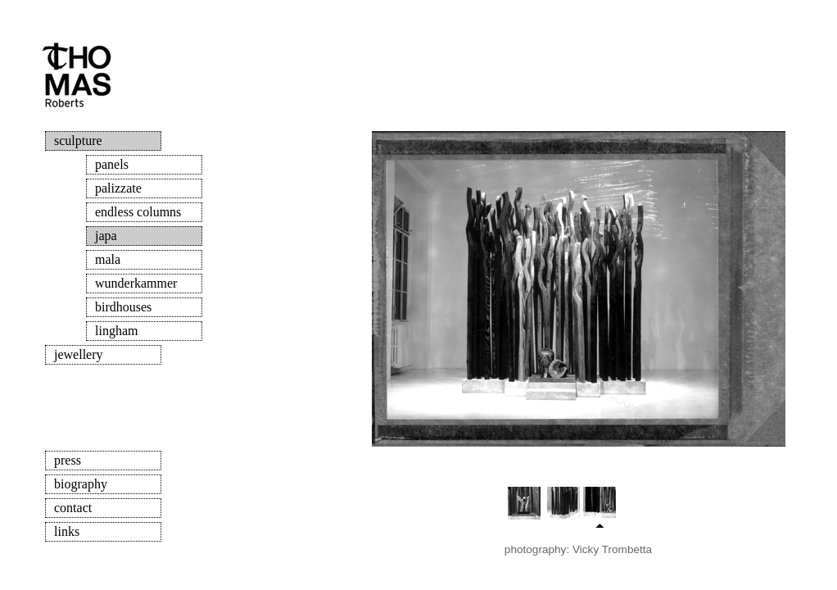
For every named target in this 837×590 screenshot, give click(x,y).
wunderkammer (136, 283)
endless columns (138, 212)
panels (112, 164)
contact (73, 508)
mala (107, 259)
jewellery (78, 354)
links (66, 531)
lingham (116, 331)
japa (106, 236)
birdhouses (123, 307)
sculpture (78, 141)
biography (80, 484)
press (67, 460)
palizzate (118, 188)
